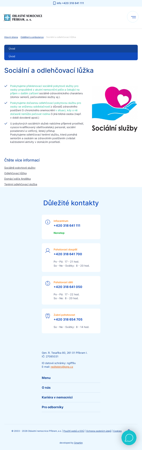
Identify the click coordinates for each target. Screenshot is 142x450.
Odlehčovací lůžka (15, 173)
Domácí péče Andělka (17, 178)
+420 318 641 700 (68, 254)
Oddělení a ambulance (32, 37)
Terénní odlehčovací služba (20, 184)
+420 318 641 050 (68, 287)
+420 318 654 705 (68, 319)
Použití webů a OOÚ (73, 431)
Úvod (12, 56)
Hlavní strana (11, 37)
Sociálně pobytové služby (20, 167)
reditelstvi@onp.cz (62, 366)
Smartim (78, 442)
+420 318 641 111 (67, 225)
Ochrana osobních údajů (98, 431)
